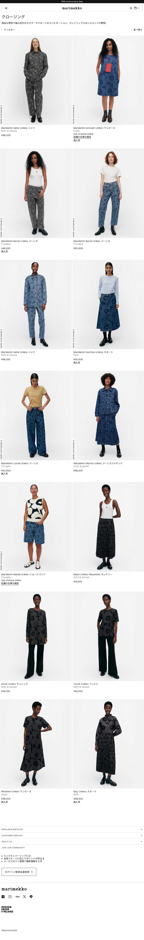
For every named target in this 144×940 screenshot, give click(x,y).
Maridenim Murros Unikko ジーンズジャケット (98, 463)
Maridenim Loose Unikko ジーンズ (19, 463)
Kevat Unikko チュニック (14, 684)
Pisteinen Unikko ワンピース (16, 791)
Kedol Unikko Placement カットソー (93, 574)
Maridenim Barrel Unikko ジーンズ (19, 241)
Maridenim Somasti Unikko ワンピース (94, 128)
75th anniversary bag (72, 1)
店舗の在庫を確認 (82, 137)
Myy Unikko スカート (84, 791)
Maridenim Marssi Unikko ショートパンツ (23, 574)
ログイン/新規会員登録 (17, 872)
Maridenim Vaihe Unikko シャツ (18, 128)
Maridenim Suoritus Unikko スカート (93, 352)
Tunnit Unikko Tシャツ (85, 684)
